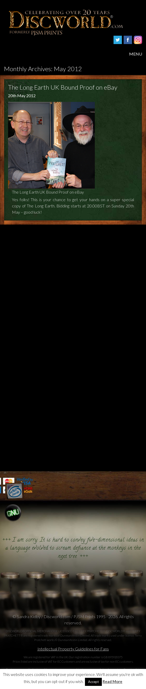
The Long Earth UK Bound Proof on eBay (62, 87)
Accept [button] (93, 682)
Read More (112, 682)
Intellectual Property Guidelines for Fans (73, 648)
